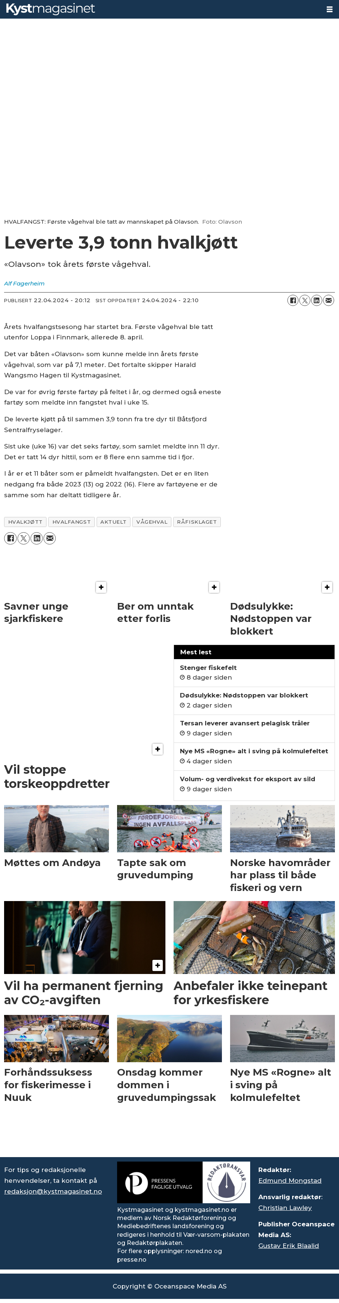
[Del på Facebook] (292, 300)
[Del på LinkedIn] (316, 300)
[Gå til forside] (51, 9)
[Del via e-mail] (328, 300)
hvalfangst (71, 522)
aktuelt (113, 522)
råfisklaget (197, 522)
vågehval (151, 522)
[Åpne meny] (330, 9)
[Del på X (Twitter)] (304, 300)
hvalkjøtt (25, 522)
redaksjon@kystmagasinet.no (53, 1191)
